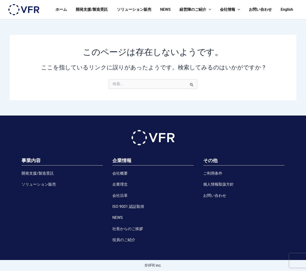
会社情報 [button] (233, 9)
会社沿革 (120, 195)
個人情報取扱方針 (218, 184)
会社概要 (120, 173)
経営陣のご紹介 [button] (200, 9)
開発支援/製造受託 (100, 9)
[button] (213, 9)
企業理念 (120, 184)
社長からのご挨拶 (127, 229)
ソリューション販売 (141, 9)
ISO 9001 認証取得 (128, 206)
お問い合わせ (262, 9)
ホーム (70, 9)
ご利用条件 (212, 173)
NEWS (171, 9)
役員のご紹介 (123, 240)
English (287, 9)
